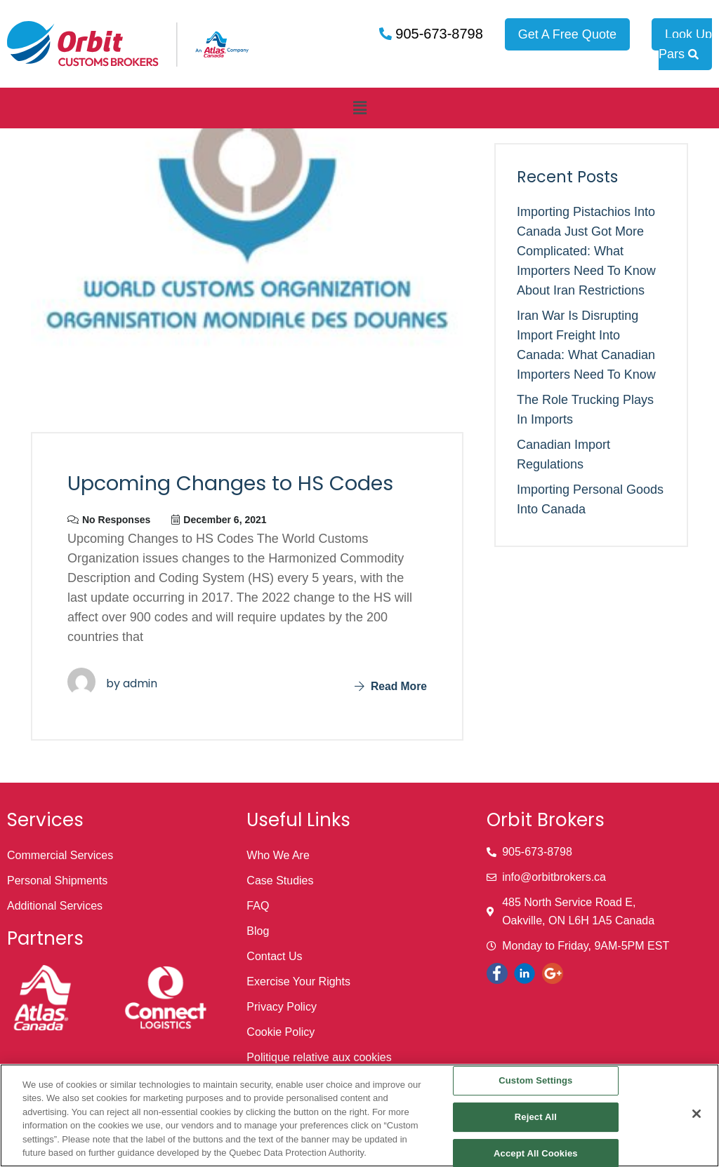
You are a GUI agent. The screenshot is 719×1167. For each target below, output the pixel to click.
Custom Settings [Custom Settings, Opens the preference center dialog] (535, 1081)
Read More (390, 686)
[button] (359, 108)
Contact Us (274, 956)
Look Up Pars (685, 44)
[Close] (696, 1113)
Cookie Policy (280, 1032)
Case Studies (279, 880)
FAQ (257, 906)
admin (140, 683)
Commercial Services (60, 855)
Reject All (536, 1117)
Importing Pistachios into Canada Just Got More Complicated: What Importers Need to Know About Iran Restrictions (586, 251)
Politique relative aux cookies (318, 1057)
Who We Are (278, 855)
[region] (359, 1115)
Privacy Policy (281, 1007)
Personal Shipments (57, 880)
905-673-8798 (437, 33)
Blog (257, 931)
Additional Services (55, 906)
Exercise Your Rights (298, 981)
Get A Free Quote (567, 34)
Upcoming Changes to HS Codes (238, 483)
